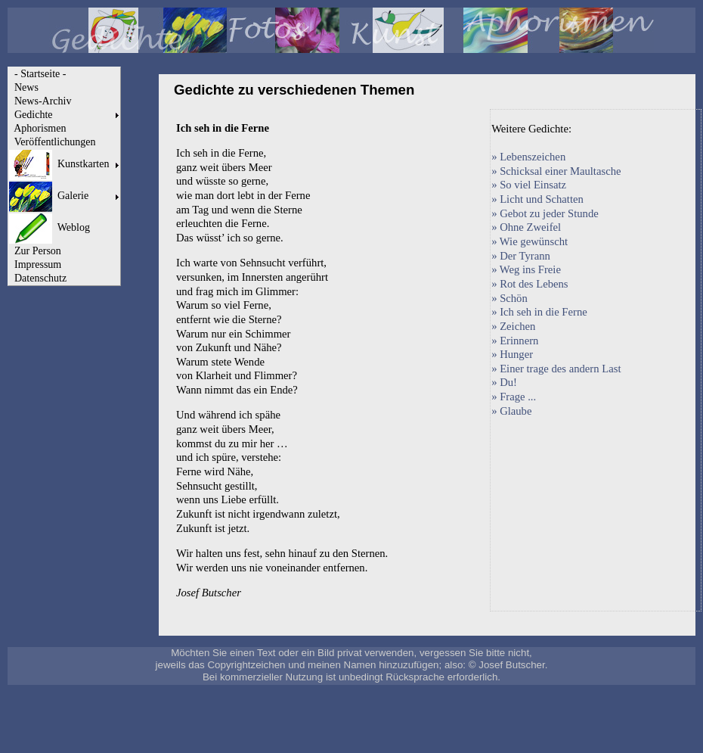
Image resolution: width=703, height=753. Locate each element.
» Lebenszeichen (528, 157)
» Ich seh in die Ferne (539, 312)
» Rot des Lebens (529, 284)
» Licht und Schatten (537, 199)
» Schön (509, 298)
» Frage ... (513, 397)
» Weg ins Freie (526, 269)
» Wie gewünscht (529, 241)
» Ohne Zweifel (526, 227)
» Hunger (512, 354)
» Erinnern (514, 340)
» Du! (504, 382)
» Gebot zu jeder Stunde (545, 213)
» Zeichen (513, 326)
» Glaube (511, 411)
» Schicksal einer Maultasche (556, 171)
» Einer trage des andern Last (556, 368)
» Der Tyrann (520, 256)
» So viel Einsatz (528, 185)
